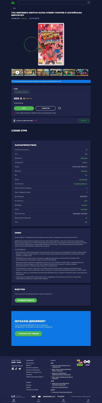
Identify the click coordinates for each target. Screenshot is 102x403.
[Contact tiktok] (16, 369)
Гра (86, 154)
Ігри (14, 8)
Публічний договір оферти (34, 377)
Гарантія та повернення (33, 372)
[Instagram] (13, 369)
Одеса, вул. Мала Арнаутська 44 (62, 392)
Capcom (84, 205)
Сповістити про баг (32, 389)
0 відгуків (24, 18)
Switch (85, 162)
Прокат (28, 387)
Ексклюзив (83, 179)
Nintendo (84, 158)
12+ (86, 175)
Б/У (86, 222)
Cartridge (84, 209)
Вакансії (28, 365)
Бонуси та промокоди (33, 370)
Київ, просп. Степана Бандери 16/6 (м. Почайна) (61, 370)
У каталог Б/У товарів (28, 334)
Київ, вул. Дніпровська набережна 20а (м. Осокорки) (61, 373)
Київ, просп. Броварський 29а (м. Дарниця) (62, 377)
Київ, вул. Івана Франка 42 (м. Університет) (61, 366)
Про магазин (30, 363)
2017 (85, 201)
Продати (84, 120)
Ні (86, 149)
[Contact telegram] (20, 369)
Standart (84, 171)
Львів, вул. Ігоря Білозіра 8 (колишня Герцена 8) (60, 384)
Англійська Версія (80, 184)
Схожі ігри (46, 108)
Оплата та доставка (32, 367)
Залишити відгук (25, 300)
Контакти (29, 374)
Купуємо (28, 385)
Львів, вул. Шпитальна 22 (60, 387)
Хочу (24, 108)
